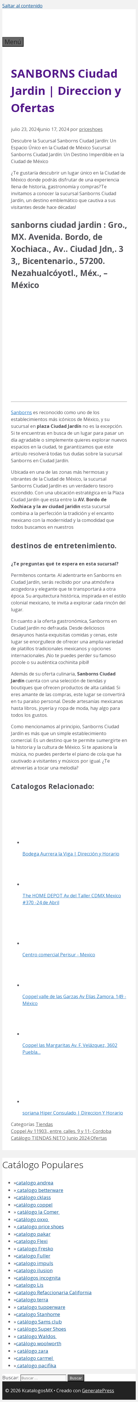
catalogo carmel (35, 1358)
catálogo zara (32, 1351)
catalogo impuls (34, 1263)
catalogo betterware (39, 1190)
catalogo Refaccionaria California (54, 1292)
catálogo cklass (33, 1197)
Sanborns (21, 412)
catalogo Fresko (35, 1248)
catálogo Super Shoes (41, 1328)
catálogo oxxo (32, 1219)
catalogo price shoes (40, 1226)
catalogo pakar (33, 1234)
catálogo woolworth (38, 1343)
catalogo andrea (34, 1182)
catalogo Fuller (33, 1255)
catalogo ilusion (34, 1270)
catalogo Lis (29, 1285)
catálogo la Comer (38, 1212)
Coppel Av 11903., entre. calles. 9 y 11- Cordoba (61, 1131)
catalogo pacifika (36, 1365)
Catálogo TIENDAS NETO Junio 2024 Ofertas (59, 1138)
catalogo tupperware (41, 1307)
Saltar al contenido (22, 6)
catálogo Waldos (37, 1336)
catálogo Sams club (39, 1321)
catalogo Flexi (32, 1241)
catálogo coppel (34, 1204)
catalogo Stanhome (38, 1314)
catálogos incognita (38, 1277)
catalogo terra (32, 1299)
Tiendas (44, 1124)
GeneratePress (98, 1390)
